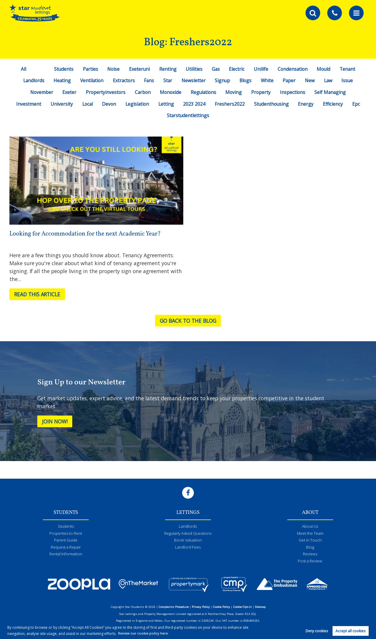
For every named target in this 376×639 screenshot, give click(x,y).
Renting (168, 69)
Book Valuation (188, 540)
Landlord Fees (188, 547)
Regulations (203, 92)
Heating (61, 80)
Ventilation (91, 80)
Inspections (293, 92)
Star (167, 80)
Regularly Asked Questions (188, 533)
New (311, 80)
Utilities (194, 69)
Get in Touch (310, 540)
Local (86, 104)
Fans (148, 80)
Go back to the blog (188, 320)
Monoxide (170, 92)
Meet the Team (310, 533)
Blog (310, 547)
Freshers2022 (229, 104)
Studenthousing (271, 104)
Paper (290, 80)
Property (261, 92)
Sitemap (260, 607)
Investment (28, 104)
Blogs (246, 80)
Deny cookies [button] (317, 630)
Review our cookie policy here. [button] (143, 632)
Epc (356, 104)
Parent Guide (66, 540)
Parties (90, 69)
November (41, 92)
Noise (113, 69)
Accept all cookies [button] (350, 630)
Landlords (32, 80)
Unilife (261, 69)
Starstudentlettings (188, 115)
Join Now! (55, 421)
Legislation (137, 104)
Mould (324, 69)
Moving (234, 92)
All (22, 69)
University (61, 104)
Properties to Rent (65, 533)
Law (329, 80)
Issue (349, 80)
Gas (216, 69)
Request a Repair (65, 547)
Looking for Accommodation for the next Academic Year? (86, 234)
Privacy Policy (201, 607)
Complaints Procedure (173, 607)
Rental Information (66, 554)
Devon (109, 104)
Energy (306, 104)
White (267, 80)
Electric (237, 69)
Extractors (123, 80)
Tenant (348, 69)
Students (63, 69)
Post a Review (310, 561)
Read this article (38, 294)
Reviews (310, 554)
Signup (223, 80)
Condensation (293, 69)
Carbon (142, 92)
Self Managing (331, 92)
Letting (166, 104)
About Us (310, 526)
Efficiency (333, 104)
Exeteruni (139, 69)
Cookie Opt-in (242, 607)
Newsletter (193, 80)
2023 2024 (194, 104)
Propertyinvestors (105, 92)
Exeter (69, 92)
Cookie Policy (221, 607)
